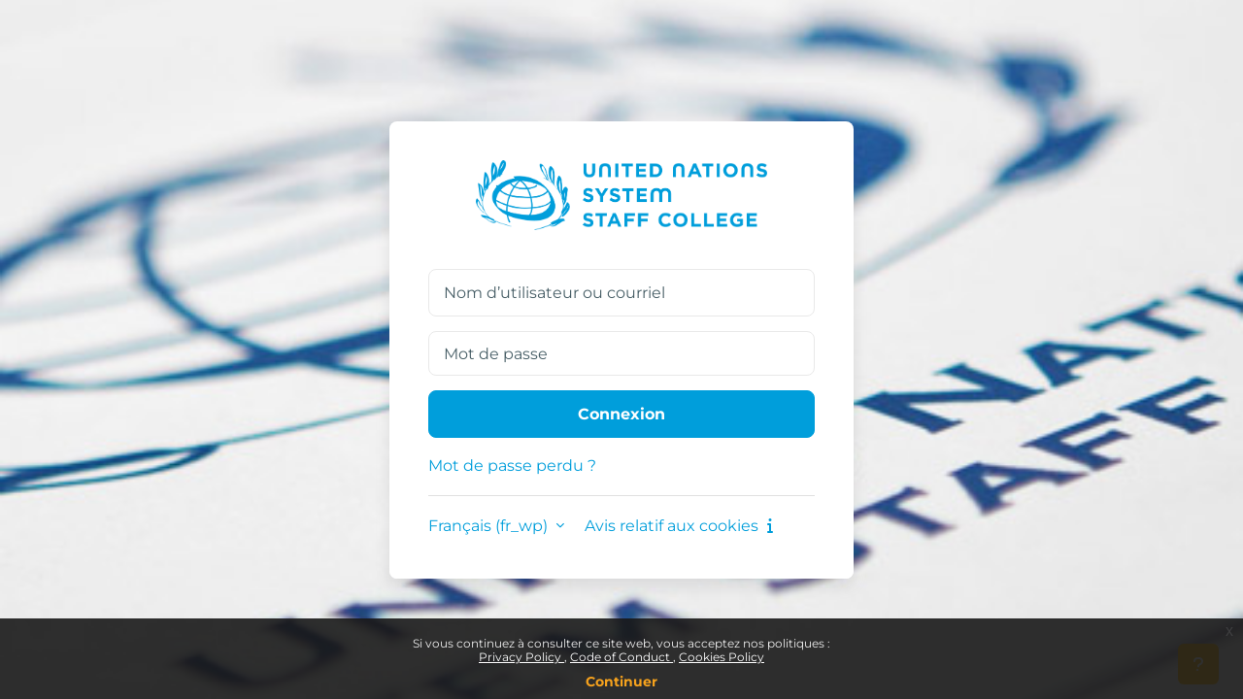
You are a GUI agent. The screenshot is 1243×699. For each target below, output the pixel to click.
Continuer (621, 681)
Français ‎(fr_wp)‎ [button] (490, 525)
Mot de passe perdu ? (512, 465)
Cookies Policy (721, 656)
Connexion (621, 414)
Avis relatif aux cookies (679, 525)
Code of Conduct (621, 656)
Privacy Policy (521, 656)
